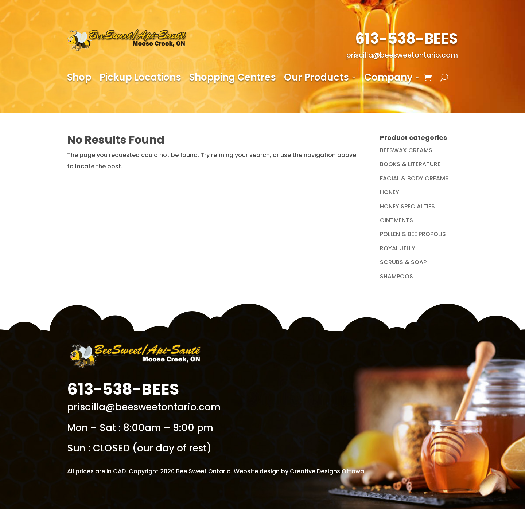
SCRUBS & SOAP (403, 262)
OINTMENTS (396, 220)
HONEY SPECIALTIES (407, 206)
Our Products (316, 79)
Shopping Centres (232, 79)
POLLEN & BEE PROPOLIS (413, 234)
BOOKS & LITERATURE (410, 164)
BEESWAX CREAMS (406, 150)
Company (388, 79)
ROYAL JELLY (397, 248)
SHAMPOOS (396, 276)
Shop (79, 79)
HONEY (389, 192)
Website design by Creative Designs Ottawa (299, 471)
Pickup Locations (140, 79)
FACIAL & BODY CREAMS (414, 178)
